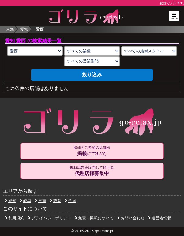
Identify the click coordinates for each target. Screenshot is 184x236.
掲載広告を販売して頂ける (92, 170)
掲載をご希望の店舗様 (92, 150)
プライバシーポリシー (49, 218)
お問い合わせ (131, 218)
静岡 (55, 200)
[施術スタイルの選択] (149, 51)
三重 (40, 200)
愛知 (24, 29)
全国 (70, 200)
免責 (80, 218)
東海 (10, 29)
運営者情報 (159, 218)
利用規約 (14, 218)
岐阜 (25, 200)
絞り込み (92, 74)
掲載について (102, 218)
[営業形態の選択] (92, 61)
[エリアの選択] (35, 51)
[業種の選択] (92, 51)
